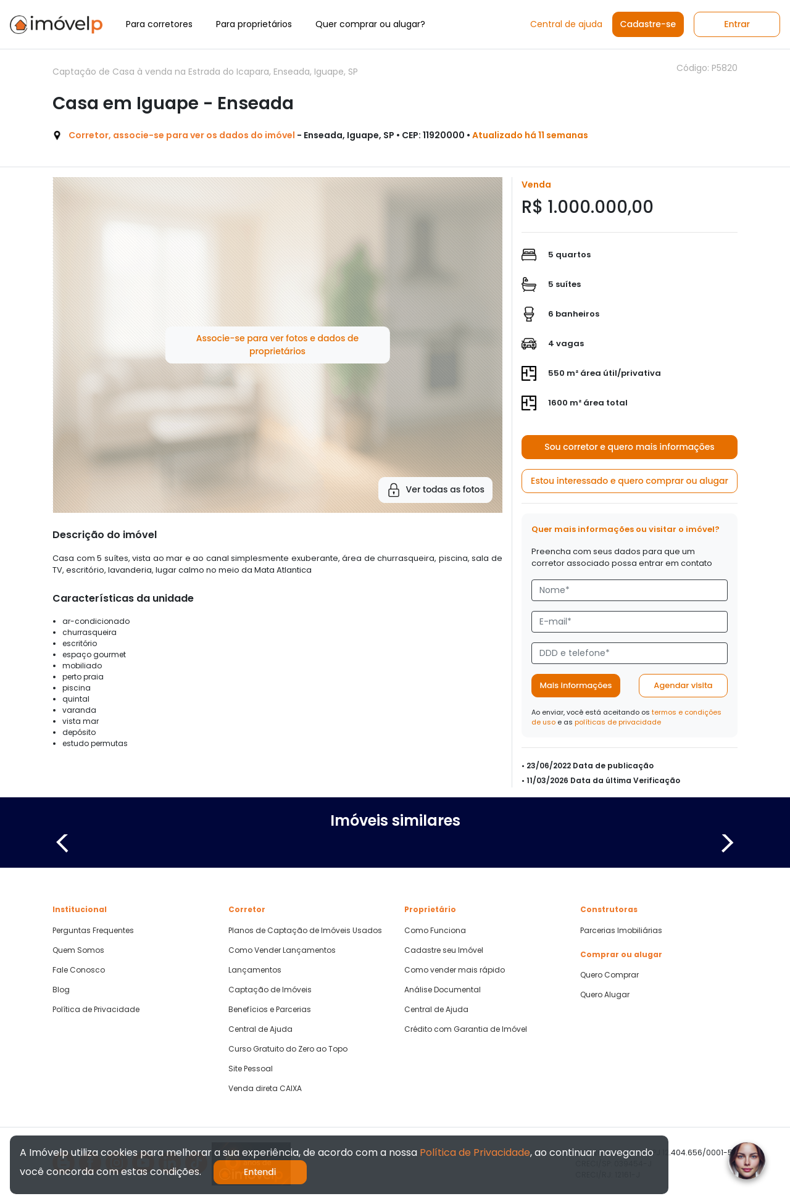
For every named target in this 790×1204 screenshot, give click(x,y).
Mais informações (576, 685)
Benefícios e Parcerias (269, 1009)
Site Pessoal (250, 1069)
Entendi (260, 1172)
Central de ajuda (566, 24)
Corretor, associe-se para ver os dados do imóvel (182, 135)
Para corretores (159, 24)
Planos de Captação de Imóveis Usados (305, 930)
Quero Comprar (609, 975)
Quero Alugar (605, 994)
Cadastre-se (648, 24)
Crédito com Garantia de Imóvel (465, 1029)
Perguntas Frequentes (93, 930)
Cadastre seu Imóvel (443, 950)
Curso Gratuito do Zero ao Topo (287, 1049)
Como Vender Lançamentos (282, 950)
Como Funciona (435, 930)
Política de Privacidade (95, 1009)
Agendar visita (683, 685)
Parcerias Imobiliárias (621, 930)
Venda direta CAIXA (265, 1088)
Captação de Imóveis (270, 990)
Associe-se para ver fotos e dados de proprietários (277, 344)
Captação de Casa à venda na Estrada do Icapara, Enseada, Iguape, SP (205, 71)
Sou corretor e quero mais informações (629, 447)
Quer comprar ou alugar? (370, 24)
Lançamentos (254, 970)
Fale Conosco (78, 970)
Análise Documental (442, 990)
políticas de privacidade (618, 722)
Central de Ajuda (260, 1029)
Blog (61, 990)
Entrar (737, 24)
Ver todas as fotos (435, 490)
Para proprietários (254, 24)
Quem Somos (78, 950)
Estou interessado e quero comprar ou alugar (629, 481)
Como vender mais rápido (454, 970)
